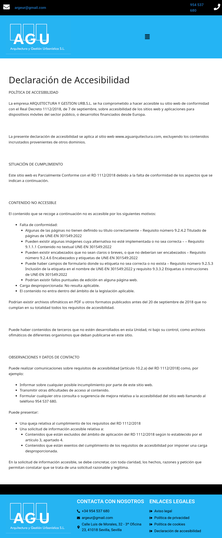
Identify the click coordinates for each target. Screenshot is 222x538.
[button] (147, 36)
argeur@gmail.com (30, 7)
